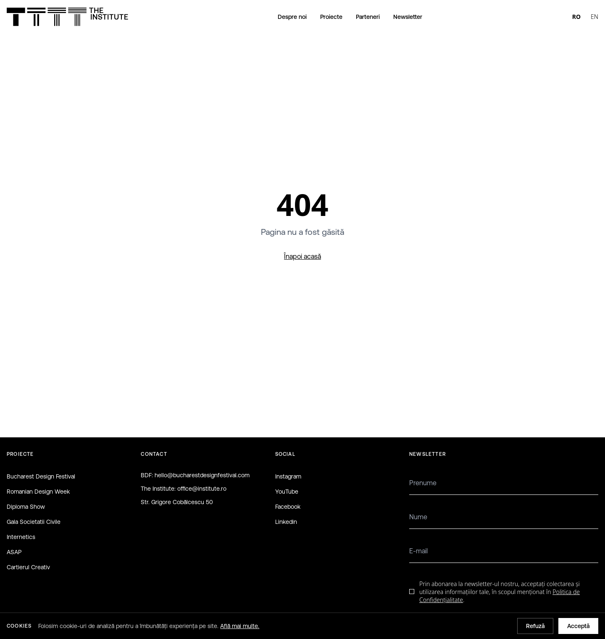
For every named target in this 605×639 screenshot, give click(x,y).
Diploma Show (26, 506)
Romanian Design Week (38, 491)
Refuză (535, 626)
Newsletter (407, 16)
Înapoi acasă (302, 256)
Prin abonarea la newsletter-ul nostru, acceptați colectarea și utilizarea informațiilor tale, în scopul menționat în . (499, 592)
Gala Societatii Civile (33, 521)
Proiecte (331, 16)
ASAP (14, 552)
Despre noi (292, 16)
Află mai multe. (239, 626)
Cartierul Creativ (28, 567)
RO (576, 17)
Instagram (288, 476)
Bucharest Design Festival (41, 476)
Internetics (21, 537)
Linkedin (286, 521)
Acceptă (578, 626)
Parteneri (368, 16)
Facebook (287, 506)
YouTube (286, 491)
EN (594, 17)
